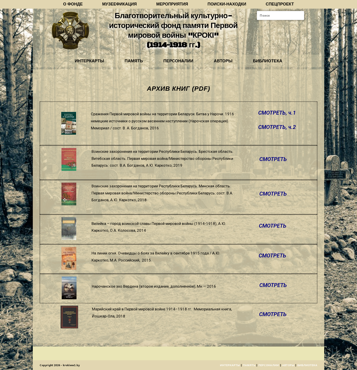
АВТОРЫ (226, 63)
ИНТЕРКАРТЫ (83, 63)
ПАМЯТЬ (130, 63)
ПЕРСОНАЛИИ (178, 63)
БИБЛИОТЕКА (274, 63)
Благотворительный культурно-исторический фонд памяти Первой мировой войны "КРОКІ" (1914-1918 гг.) (173, 31)
